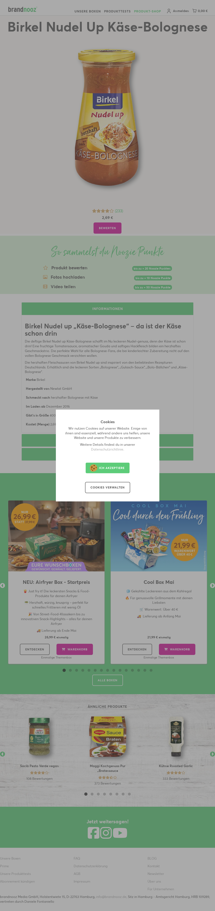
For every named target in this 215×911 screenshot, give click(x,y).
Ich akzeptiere (107, 468)
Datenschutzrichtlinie (107, 449)
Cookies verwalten (107, 488)
